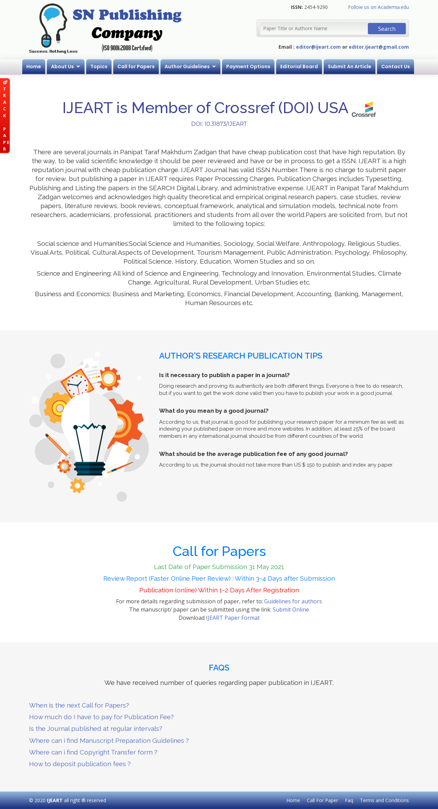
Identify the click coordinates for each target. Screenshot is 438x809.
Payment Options (248, 66)
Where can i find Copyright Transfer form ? (93, 752)
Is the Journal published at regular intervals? (95, 728)
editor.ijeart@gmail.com (379, 47)
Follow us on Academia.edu (378, 7)
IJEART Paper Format (233, 617)
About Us (62, 66)
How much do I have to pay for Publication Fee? (101, 717)
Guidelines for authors (293, 601)
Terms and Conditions (384, 800)
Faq (349, 800)
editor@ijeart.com (318, 47)
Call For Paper (322, 800)
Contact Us (395, 66)
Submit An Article (349, 66)
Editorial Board (299, 66)
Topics (98, 66)
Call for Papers (136, 66)
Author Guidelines (187, 66)
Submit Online (291, 609)
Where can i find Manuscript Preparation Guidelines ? (109, 740)
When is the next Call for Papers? (79, 705)
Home (33, 66)
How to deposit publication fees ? (80, 764)
